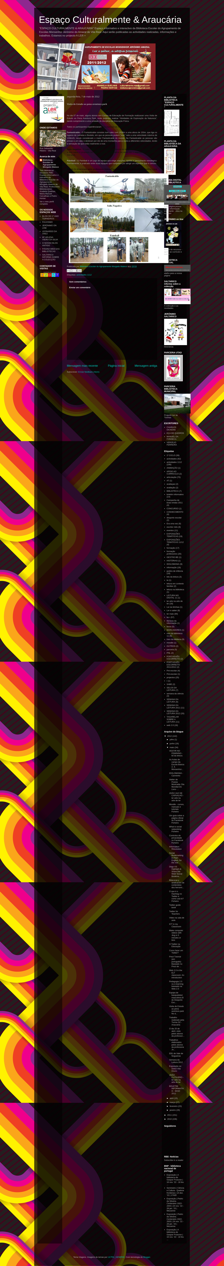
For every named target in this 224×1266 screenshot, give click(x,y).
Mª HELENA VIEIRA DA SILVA (50, 238)
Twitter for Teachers (174, 912)
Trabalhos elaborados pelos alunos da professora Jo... (176, 1045)
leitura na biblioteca (175, 589)
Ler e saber (172, 610)
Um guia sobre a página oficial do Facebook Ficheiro (176, 819)
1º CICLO (171, 455)
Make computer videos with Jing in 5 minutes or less (176, 935)
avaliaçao (171, 484)
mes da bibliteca (174, 639)
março (173, 1102)
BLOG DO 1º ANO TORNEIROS (50, 217)
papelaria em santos (49, 272)
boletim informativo (175, 494)
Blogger (146, 1257)
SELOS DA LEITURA (172, 689)
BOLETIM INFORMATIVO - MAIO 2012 (176, 1090)
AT (168, 480)
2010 (169, 1119)
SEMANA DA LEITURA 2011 (173, 706)
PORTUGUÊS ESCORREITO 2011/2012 (173, 664)
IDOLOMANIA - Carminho (176, 774)
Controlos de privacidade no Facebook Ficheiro (176, 839)
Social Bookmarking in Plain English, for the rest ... (176, 858)
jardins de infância (175, 571)
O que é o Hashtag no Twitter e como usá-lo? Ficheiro (176, 896)
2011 (169, 1115)
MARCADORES (174, 630)
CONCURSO (172, 508)
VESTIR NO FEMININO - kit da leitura (176, 753)
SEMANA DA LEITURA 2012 (173, 712)
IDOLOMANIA (173, 564)
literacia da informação (172, 622)
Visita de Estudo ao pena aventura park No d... (176, 1010)
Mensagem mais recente (82, 365)
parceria (170, 649)
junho (172, 743)
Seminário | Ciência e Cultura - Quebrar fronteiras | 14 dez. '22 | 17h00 (175, 1191)
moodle (170, 643)
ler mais (170, 614)
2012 (169, 736)
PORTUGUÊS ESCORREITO (173, 657)
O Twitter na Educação (174, 945)
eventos (170, 530)
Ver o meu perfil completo (47, 202)
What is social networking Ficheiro (175, 829)
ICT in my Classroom (175, 925)
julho (172, 739)
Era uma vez (172, 523)
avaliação (171, 487)
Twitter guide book (175, 906)
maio (172, 747)
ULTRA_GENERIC (116, 1257)
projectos (171, 677)
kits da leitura (173, 577)
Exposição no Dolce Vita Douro (175, 1068)
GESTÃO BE (172, 557)
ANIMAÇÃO (172, 468)
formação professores (172, 552)
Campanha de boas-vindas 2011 (175, 501)
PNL (168, 653)
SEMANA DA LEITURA (172, 700)
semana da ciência (175, 693)
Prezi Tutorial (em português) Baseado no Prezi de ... (175, 961)
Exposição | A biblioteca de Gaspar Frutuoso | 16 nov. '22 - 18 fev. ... (175, 1180)
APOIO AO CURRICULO (173, 472)
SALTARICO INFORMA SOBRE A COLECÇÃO (50, 257)
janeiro (173, 1110)
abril (172, 1098)
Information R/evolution (175, 847)
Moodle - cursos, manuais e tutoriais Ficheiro (176, 808)
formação (171, 548)
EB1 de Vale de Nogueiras (176, 1054)
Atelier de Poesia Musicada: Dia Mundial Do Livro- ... (176, 784)
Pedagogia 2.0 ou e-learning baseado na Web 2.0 (176, 985)
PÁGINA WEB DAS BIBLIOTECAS (51, 250)
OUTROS (171, 646)
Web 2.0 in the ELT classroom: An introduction (176, 974)
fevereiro (174, 1106)
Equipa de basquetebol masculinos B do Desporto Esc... (176, 997)
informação (172, 567)
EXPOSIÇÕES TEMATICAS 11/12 (175, 541)
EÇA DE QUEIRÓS (175, 433)
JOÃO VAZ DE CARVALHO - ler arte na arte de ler (176, 797)
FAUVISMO (47, 222)
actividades (172, 459)
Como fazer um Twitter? (176, 951)
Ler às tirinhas (173, 607)
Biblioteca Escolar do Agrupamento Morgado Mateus (51, 163)
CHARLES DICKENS (171, 428)
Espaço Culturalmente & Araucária (110, 19)
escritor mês (172, 527)
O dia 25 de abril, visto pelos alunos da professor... (176, 1032)
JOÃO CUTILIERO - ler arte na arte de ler (176, 1078)
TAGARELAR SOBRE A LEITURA (173, 719)
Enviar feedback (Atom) (88, 372)
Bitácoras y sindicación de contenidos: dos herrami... (176, 884)
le (167, 580)
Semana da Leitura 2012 (176, 1061)
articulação (171, 477)
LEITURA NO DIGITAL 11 (173, 596)
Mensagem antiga (146, 365)
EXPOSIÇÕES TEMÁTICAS (173, 535)
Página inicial (116, 365)
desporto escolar (174, 518)
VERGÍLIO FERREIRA (172, 443)
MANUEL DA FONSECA (172, 437)
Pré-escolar (172, 674)
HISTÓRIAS (172, 560)
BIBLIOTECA (173, 491)
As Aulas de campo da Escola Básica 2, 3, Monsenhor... (176, 764)
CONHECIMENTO (175, 512)
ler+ (168, 617)
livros (169, 626)
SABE (169, 684)
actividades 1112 (84, 275)
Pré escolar (172, 670)
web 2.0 (170, 725)
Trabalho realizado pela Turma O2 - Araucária (176, 1021)
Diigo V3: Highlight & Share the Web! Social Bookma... (175, 871)
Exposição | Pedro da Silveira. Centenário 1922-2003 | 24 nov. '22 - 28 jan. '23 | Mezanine (175, 1204)
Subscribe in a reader (173, 1160)
